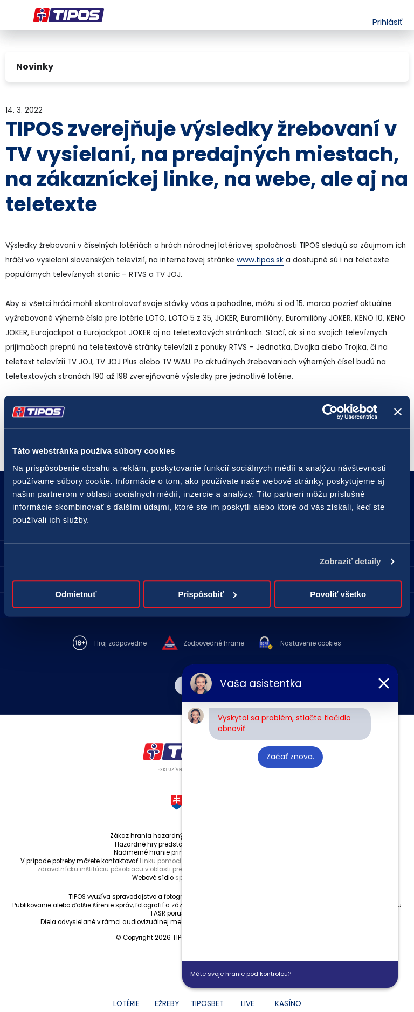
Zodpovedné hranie (213, 644)
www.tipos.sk (260, 260)
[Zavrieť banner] (398, 411)
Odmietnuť (75, 594)
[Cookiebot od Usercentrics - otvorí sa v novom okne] (330, 412)
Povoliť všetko (338, 594)
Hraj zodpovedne (120, 644)
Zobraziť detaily (350, 561)
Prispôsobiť (207, 594)
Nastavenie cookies (310, 644)
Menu (12, 15)
